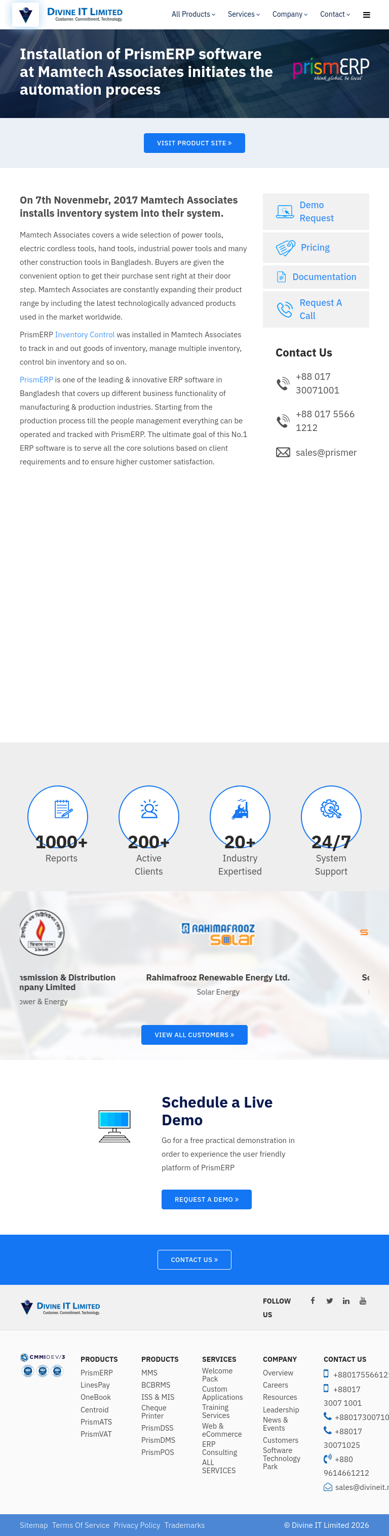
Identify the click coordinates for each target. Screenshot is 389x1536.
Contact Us (194, 1259)
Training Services (216, 1411)
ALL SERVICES (219, 1467)
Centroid (95, 1410)
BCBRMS (155, 1385)
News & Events (275, 1424)
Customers (280, 1440)
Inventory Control (85, 334)
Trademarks (185, 1525)
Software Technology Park (281, 1458)
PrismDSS (157, 1428)
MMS (149, 1373)
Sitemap (34, 1525)
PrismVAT (96, 1434)
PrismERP (36, 379)
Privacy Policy (136, 1525)
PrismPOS (157, 1452)
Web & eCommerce (222, 1430)
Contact (332, 14)
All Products (191, 14)
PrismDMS (158, 1440)
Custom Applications (222, 1393)
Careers (275, 1385)
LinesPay (95, 1385)
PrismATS (96, 1422)
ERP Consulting (219, 1448)
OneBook (96, 1397)
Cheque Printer (154, 1412)
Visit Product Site (194, 143)
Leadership (281, 1410)
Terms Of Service (81, 1525)
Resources (280, 1397)
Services (241, 14)
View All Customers (194, 1035)
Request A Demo (207, 1199)
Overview (278, 1373)
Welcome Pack (217, 1375)
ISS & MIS (157, 1397)
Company (287, 14)
